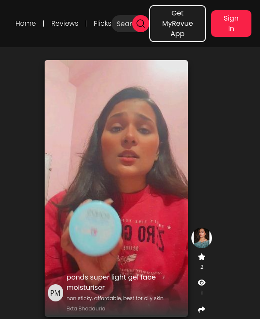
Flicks (103, 23)
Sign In (231, 23)
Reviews (65, 23)
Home (25, 23)
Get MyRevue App (177, 23)
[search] (140, 23)
